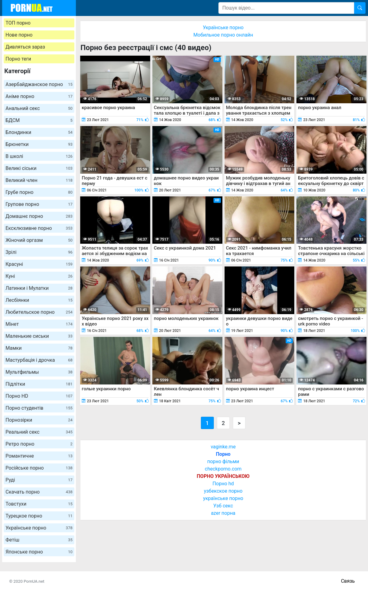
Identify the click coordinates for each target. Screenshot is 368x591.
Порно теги (18, 59)
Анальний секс (39, 108)
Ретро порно (39, 444)
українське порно (223, 498)
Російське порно (39, 468)
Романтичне (39, 456)
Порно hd (223, 484)
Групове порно (39, 204)
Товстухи (39, 504)
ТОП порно (18, 23)
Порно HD (39, 396)
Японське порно (39, 552)
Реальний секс (39, 432)
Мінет (39, 324)
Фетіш (39, 540)
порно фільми (223, 461)
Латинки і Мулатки (39, 288)
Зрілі (39, 252)
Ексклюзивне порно (39, 228)
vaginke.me (223, 447)
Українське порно (39, 528)
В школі (39, 156)
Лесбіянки (39, 300)
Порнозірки (39, 420)
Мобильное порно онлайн (223, 35)
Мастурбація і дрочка (39, 360)
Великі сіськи (39, 168)
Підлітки (39, 384)
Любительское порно (39, 312)
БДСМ (39, 120)
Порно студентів (39, 408)
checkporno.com (223, 469)
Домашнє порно (39, 216)
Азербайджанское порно (39, 84)
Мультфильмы (39, 372)
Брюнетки (39, 144)
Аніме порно (39, 96)
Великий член (39, 180)
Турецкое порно (39, 516)
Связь (348, 581)
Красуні (39, 264)
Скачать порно (39, 492)
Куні (39, 276)
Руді (39, 480)
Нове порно (19, 35)
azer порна (223, 513)
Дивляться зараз (25, 47)
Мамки (39, 348)
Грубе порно (39, 192)
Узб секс (223, 506)
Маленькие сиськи (39, 336)
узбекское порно (223, 491)
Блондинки (39, 132)
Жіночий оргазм (39, 240)
